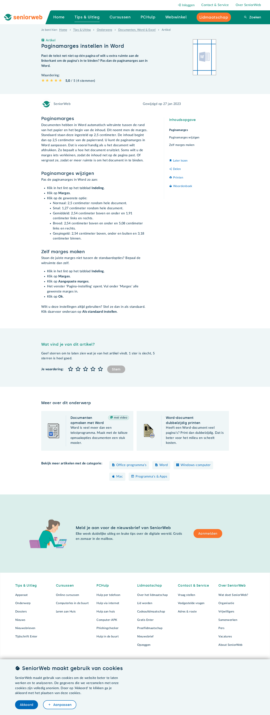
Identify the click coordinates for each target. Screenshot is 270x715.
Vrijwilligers (226, 611)
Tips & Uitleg (82, 29)
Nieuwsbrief (145, 636)
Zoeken (254, 17)
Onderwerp (104, 29)
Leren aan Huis (66, 611)
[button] (70, 369)
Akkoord (26, 705)
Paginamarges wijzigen (184, 137)
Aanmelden (207, 534)
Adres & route (187, 611)
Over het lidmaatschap (152, 595)
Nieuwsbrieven (25, 628)
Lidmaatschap (149, 586)
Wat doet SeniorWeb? (233, 595)
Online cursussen (67, 595)
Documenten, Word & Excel (137, 29)
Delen (177, 169)
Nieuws (20, 619)
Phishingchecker (107, 628)
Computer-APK (106, 619)
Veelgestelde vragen (191, 603)
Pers (221, 628)
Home (63, 29)
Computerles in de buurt (72, 603)
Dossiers (21, 611)
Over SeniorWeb (248, 5)
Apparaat (21, 595)
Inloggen (186, 5)
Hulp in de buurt (107, 636)
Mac (119, 476)
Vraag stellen (186, 595)
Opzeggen (143, 644)
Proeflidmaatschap (149, 628)
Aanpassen (62, 705)
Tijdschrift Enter (26, 636)
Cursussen (65, 586)
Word (163, 465)
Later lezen (180, 160)
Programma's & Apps (151, 476)
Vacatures (225, 636)
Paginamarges (178, 130)
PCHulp (102, 586)
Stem (116, 369)
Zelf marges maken (181, 145)
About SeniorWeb (230, 644)
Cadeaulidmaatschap (151, 611)
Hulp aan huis (105, 611)
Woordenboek (182, 186)
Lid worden (144, 603)
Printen (178, 177)
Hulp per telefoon (108, 595)
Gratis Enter (145, 619)
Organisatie (226, 603)
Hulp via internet (107, 603)
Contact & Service (215, 5)
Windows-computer (196, 465)
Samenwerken (227, 619)
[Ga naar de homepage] (26, 17)
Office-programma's (131, 465)
